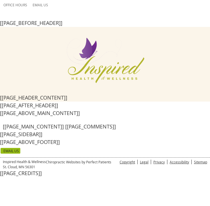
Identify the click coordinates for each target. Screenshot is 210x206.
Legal (144, 162)
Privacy (159, 162)
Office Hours (15, 5)
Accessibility (179, 162)
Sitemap (200, 162)
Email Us (40, 5)
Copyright (127, 162)
